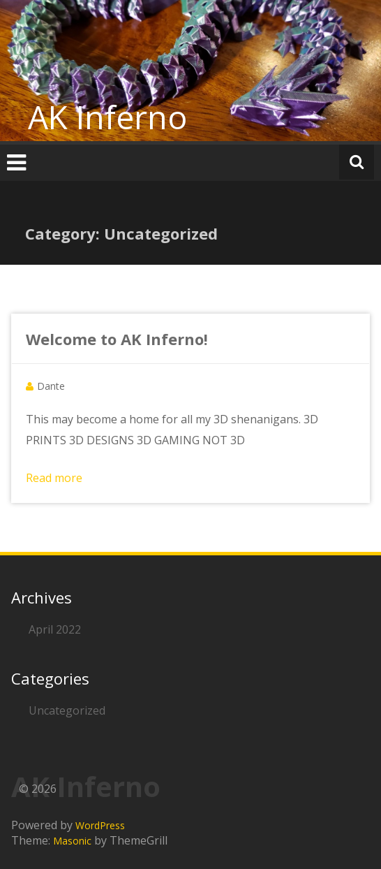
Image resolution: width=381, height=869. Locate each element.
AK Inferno (107, 116)
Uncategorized (67, 710)
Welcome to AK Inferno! (117, 338)
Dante (51, 386)
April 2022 (55, 629)
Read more (54, 477)
